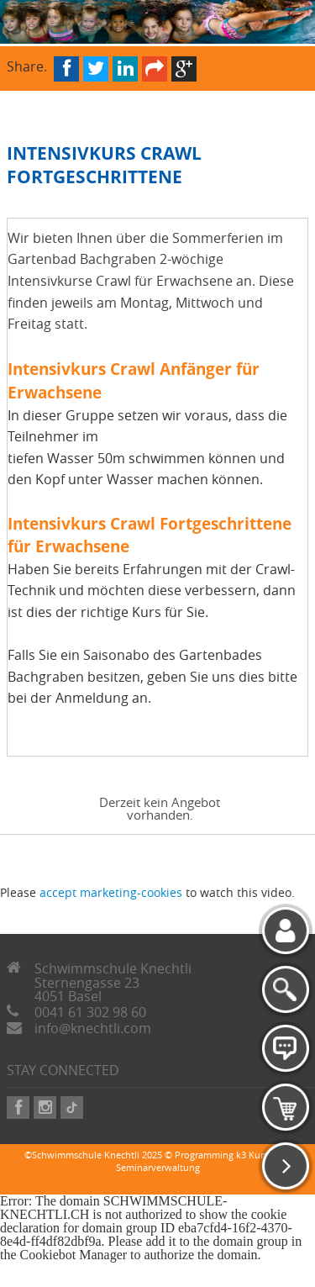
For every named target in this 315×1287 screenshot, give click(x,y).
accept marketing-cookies (110, 892)
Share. (27, 65)
